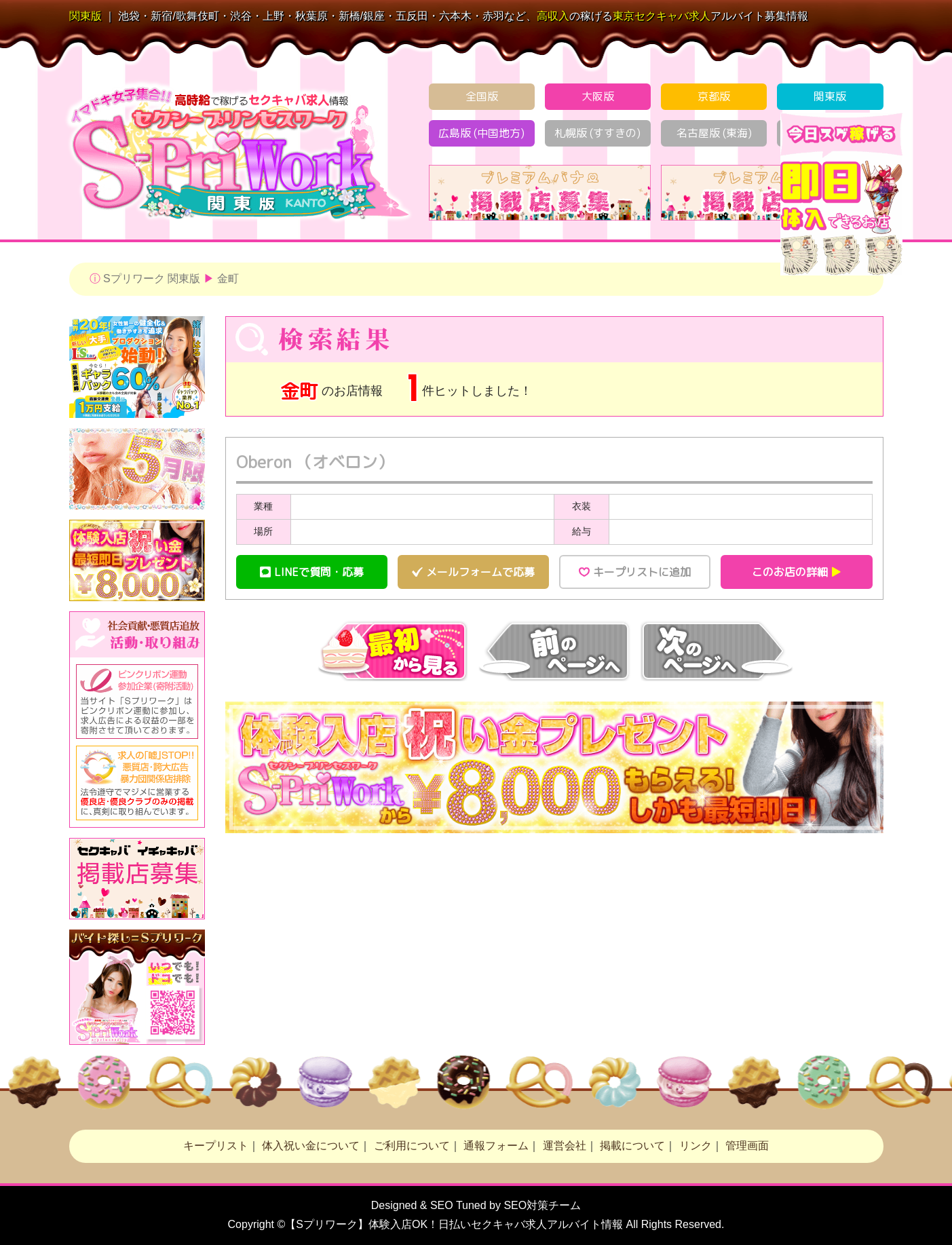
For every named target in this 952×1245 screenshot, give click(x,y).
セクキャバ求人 (661, 16)
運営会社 (564, 1145)
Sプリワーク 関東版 (151, 278)
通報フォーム (496, 1145)
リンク (695, 1145)
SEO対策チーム (542, 1205)
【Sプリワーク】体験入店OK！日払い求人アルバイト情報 (454, 1224)
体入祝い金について (311, 1145)
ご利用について (412, 1145)
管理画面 (747, 1145)
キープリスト (215, 1145)
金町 (228, 278)
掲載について (632, 1145)
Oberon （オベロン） (315, 462)
